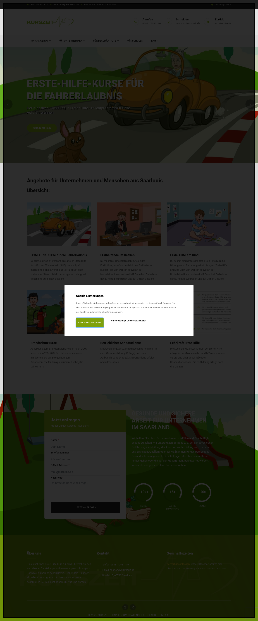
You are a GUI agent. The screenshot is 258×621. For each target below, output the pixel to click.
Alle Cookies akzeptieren (90, 322)
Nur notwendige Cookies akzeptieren (128, 320)
